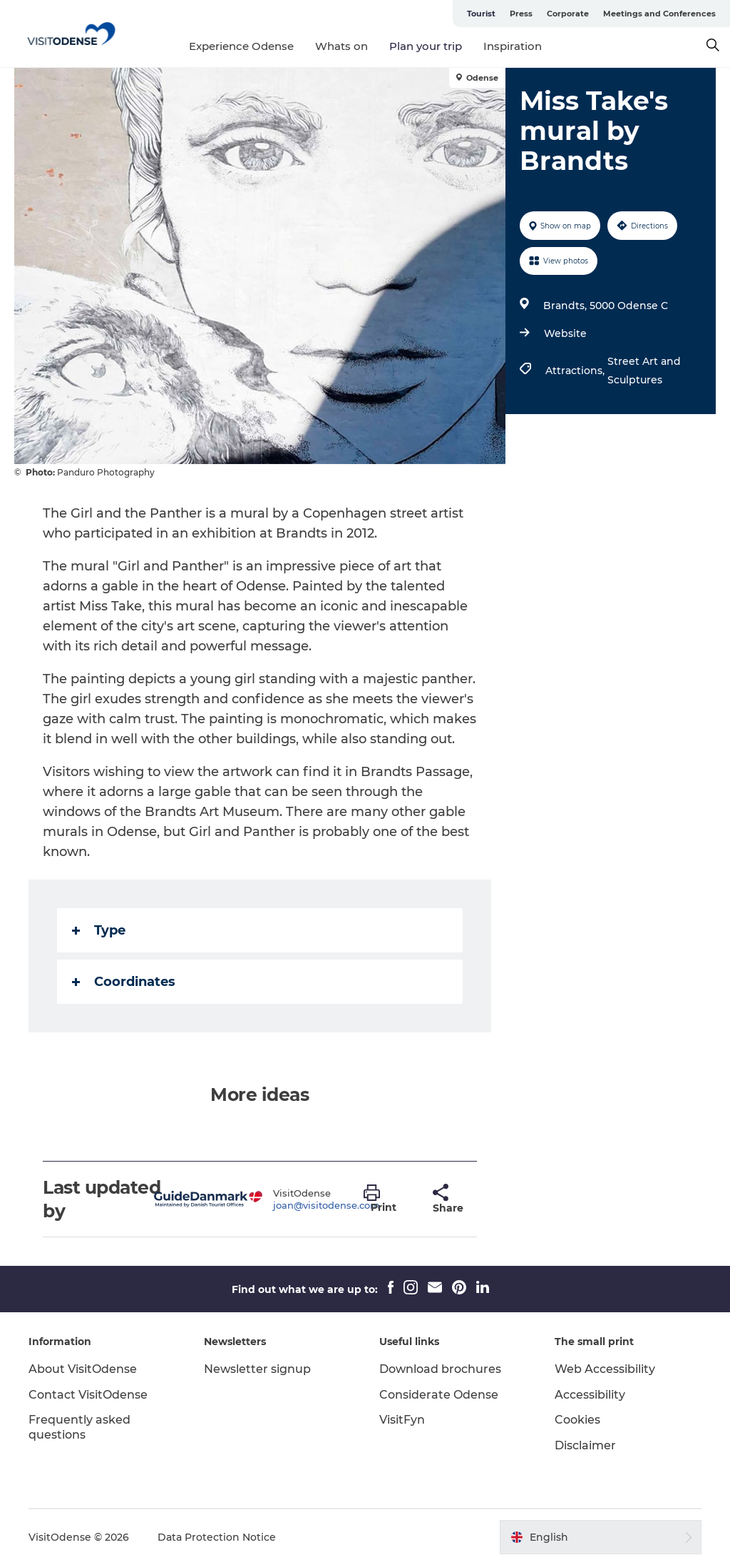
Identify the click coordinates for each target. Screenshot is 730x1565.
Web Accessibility (605, 1369)
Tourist (481, 14)
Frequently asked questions (79, 1427)
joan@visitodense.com (326, 1205)
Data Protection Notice (217, 1537)
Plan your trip (425, 46)
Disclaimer (585, 1445)
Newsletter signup (257, 1369)
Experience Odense (241, 46)
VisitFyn (402, 1419)
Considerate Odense (438, 1395)
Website (565, 333)
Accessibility (590, 1395)
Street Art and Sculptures (644, 370)
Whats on (341, 46)
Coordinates (123, 982)
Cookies (577, 1419)
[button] (387, 1199)
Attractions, (576, 370)
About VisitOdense (83, 1369)
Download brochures (440, 1369)
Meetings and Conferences (659, 14)
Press (521, 14)
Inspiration (512, 46)
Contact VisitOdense (88, 1395)
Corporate (568, 14)
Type (98, 930)
